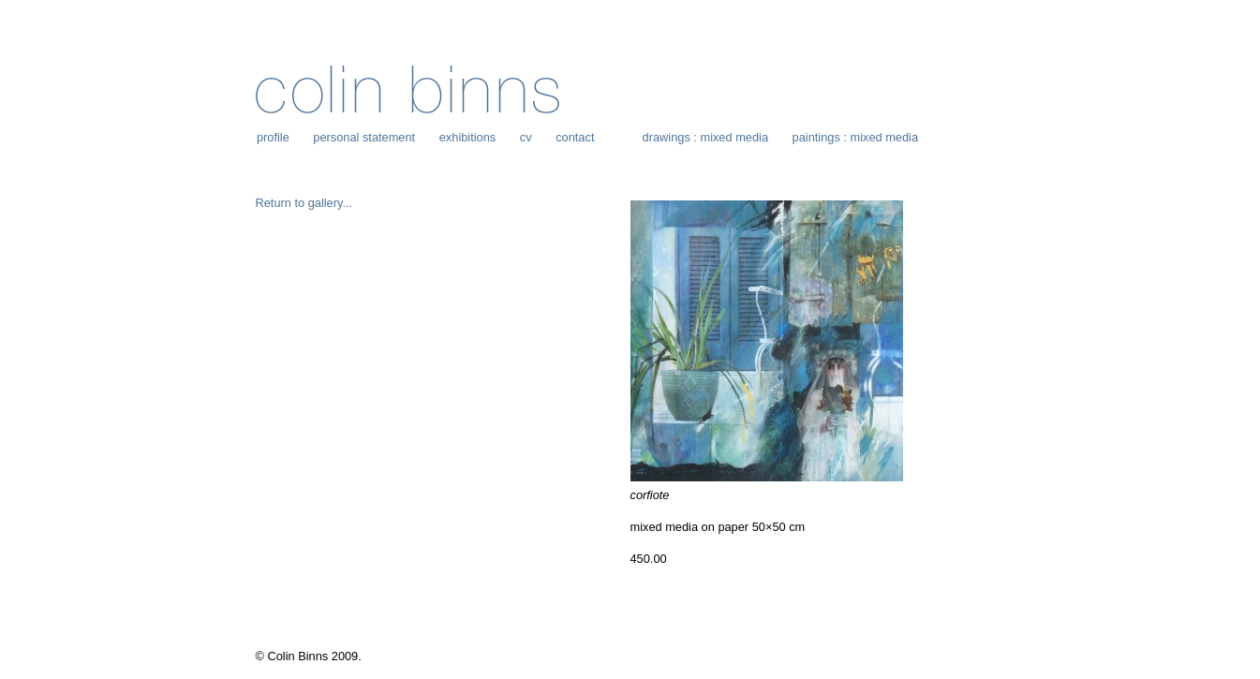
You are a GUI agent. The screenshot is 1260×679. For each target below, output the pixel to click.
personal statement (364, 137)
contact (575, 137)
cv (526, 137)
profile (273, 137)
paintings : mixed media (855, 137)
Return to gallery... (304, 203)
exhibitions (467, 137)
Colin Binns (407, 89)
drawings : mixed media (705, 137)
